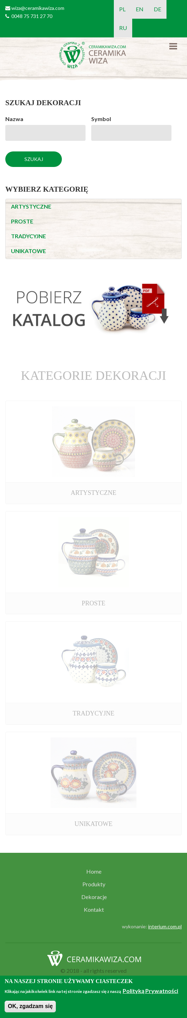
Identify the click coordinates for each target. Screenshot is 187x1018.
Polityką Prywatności (150, 990)
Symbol (101, 118)
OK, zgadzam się (30, 1006)
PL (122, 9)
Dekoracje (94, 897)
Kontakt (94, 909)
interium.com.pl (165, 926)
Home (93, 871)
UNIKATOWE (28, 250)
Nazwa (14, 118)
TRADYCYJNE (28, 236)
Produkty (93, 884)
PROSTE (22, 221)
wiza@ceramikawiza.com (37, 8)
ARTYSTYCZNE (31, 206)
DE (157, 9)
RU (123, 27)
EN (140, 9)
